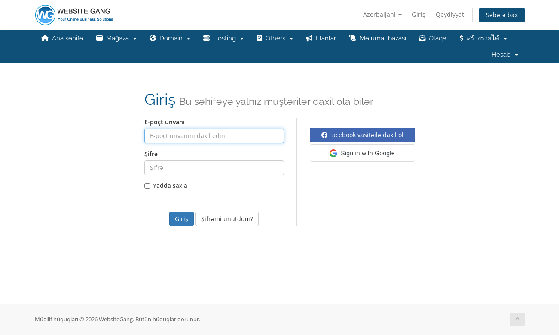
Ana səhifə (62, 38)
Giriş (418, 14)
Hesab (505, 54)
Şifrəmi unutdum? (227, 219)
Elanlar (321, 38)
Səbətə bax (502, 15)
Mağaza (116, 38)
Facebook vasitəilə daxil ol (362, 135)
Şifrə (151, 154)
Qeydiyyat (450, 14)
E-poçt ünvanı (164, 122)
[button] (362, 153)
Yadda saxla (165, 185)
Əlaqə (432, 38)
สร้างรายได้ (483, 38)
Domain (170, 38)
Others (275, 38)
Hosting (223, 38)
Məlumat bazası (377, 38)
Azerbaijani (382, 14)
